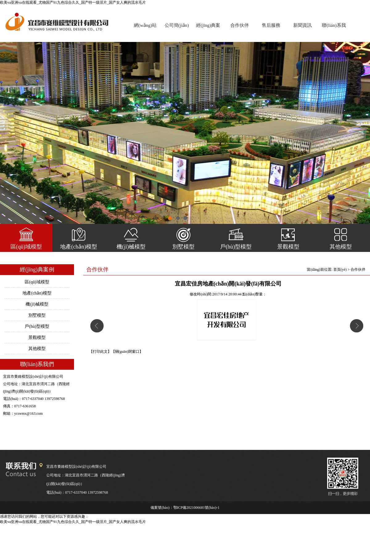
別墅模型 (183, 247)
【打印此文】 (100, 351)
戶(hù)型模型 (236, 247)
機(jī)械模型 (131, 247)
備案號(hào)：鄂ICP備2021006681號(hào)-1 (184, 507)
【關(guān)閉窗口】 (127, 351)
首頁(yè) (340, 269)
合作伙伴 (239, 25)
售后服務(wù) (271, 28)
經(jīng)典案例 (208, 28)
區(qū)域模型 (26, 247)
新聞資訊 (302, 25)
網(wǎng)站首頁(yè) (145, 28)
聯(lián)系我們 (334, 28)
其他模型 (341, 247)
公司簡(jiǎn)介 (177, 28)
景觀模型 (288, 247)
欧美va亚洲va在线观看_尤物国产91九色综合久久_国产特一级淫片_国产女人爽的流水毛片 (73, 2)
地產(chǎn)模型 (78, 247)
